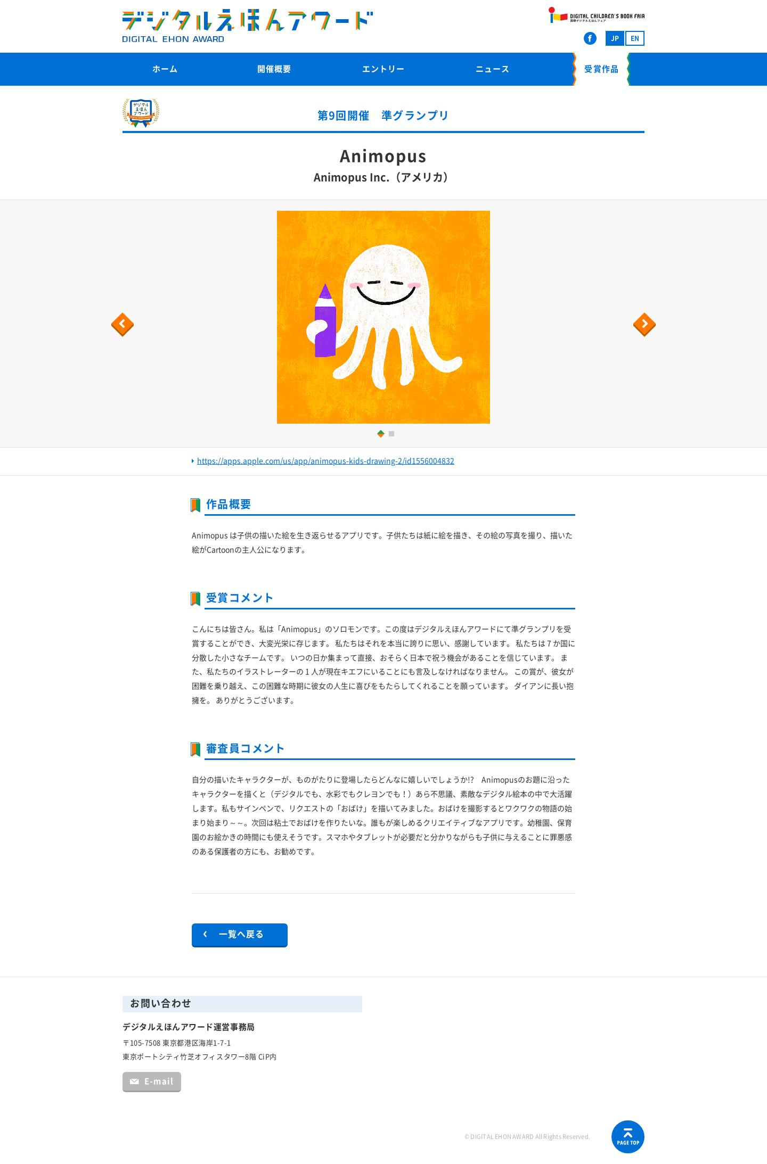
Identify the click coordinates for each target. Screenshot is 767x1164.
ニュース (493, 69)
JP (615, 38)
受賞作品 (601, 69)
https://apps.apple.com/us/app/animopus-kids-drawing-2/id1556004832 (325, 461)
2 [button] (392, 435)
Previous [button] (124, 324)
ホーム (165, 69)
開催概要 (274, 69)
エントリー (383, 69)
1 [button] (379, 433)
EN (635, 38)
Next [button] (646, 324)
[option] (383, 317)
